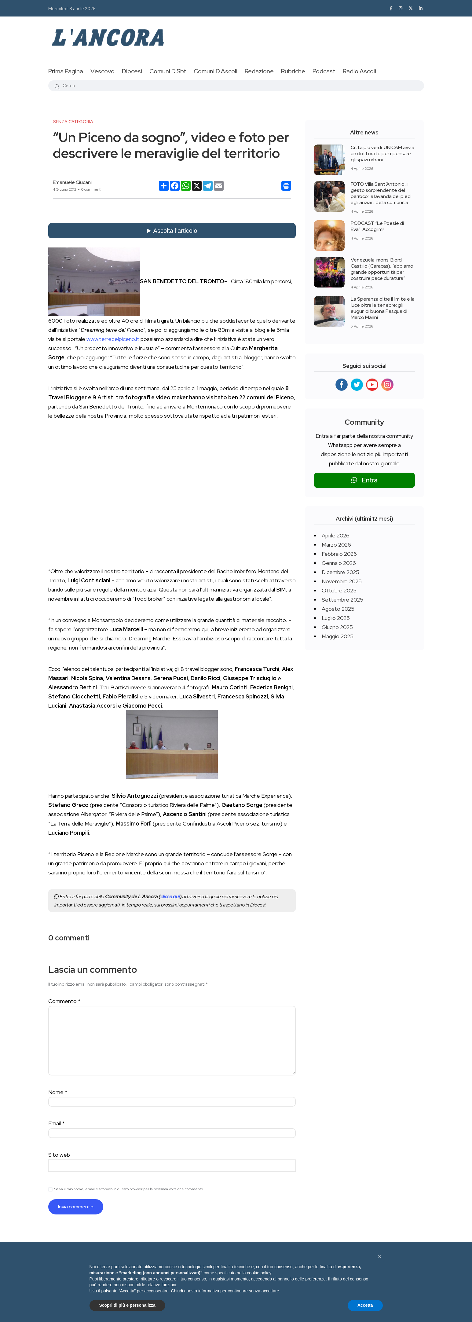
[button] (380, 1257)
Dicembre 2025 (340, 572)
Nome (58, 1092)
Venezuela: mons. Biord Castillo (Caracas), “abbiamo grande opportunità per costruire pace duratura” (382, 269)
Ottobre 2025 (339, 590)
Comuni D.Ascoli (215, 71)
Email (56, 1123)
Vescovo (102, 71)
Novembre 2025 (342, 581)
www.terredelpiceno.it (112, 338)
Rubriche (293, 71)
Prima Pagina (65, 71)
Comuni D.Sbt (167, 71)
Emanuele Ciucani (72, 182)
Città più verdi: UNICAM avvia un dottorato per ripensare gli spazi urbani (382, 153)
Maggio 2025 (337, 636)
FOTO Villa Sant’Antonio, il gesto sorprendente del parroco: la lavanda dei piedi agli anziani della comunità (381, 193)
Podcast (324, 71)
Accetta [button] (365, 1305)
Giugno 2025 (337, 627)
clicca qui (170, 896)
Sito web (59, 1154)
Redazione (259, 71)
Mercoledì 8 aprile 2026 (72, 8)
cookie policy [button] (259, 1272)
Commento (64, 1001)
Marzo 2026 (336, 544)
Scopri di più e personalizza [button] (127, 1305)
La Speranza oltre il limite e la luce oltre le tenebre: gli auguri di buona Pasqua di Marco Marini (383, 308)
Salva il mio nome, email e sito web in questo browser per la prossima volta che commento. (129, 1189)
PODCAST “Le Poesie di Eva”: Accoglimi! (377, 226)
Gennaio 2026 (339, 562)
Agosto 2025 (338, 608)
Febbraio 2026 (339, 553)
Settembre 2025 (342, 599)
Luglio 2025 (336, 617)
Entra (364, 480)
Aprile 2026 (335, 535)
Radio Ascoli (359, 71)
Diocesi (132, 71)
